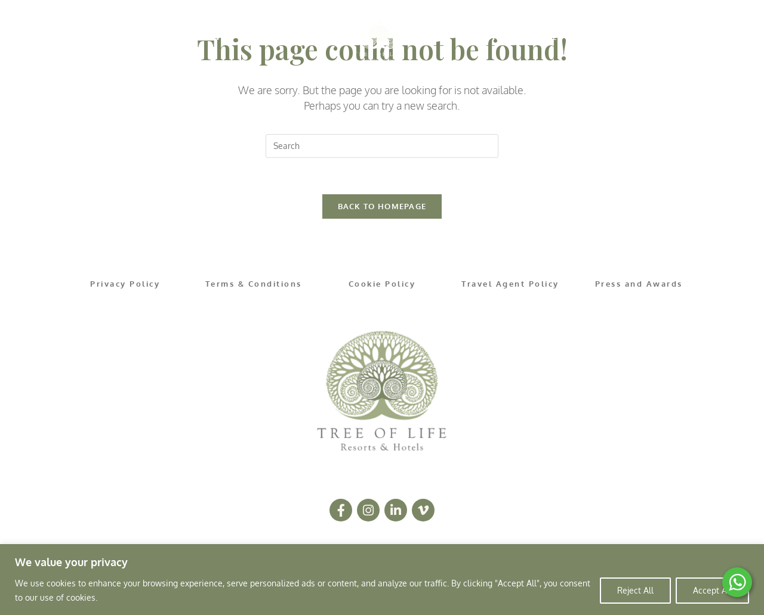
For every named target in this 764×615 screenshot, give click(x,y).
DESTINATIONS (189, 37)
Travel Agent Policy (510, 283)
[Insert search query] (382, 146)
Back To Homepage (382, 206)
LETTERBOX (582, 37)
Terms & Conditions (253, 283)
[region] (382, 579)
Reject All (635, 590)
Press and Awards (639, 283)
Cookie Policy (382, 283)
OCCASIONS (488, 37)
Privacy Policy (125, 283)
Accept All (712, 590)
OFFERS (281, 37)
